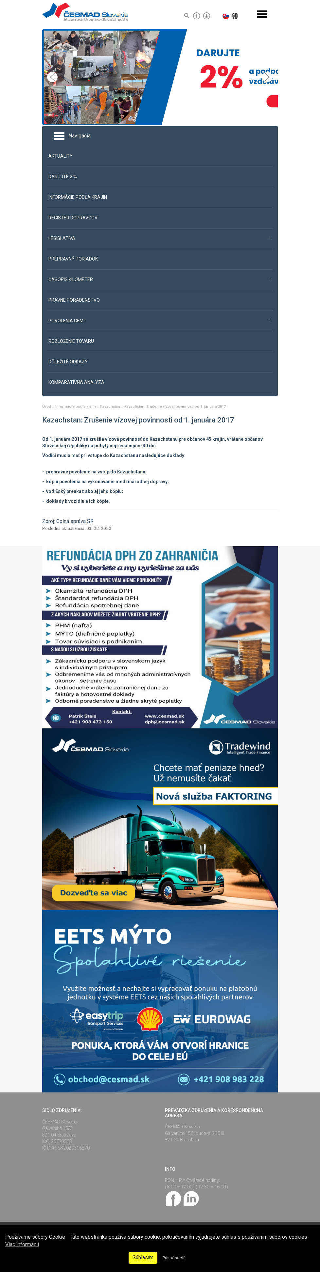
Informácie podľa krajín (76, 407)
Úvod (47, 407)
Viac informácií (22, 1244)
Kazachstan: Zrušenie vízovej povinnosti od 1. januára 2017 (175, 407)
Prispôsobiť (174, 1257)
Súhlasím (143, 1257)
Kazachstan (110, 407)
